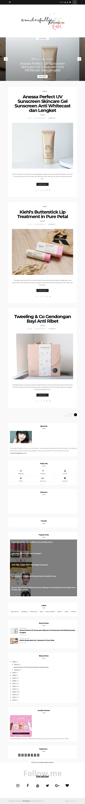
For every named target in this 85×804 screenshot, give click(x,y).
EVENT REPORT (15, 611)
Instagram (21, 471)
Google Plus (43, 479)
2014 (14, 692)
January (16, 670)
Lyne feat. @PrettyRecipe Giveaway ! (26, 553)
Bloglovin (65, 479)
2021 (14, 672)
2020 (14, 675)
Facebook (42, 471)
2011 (14, 700)
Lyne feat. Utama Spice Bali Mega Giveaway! (29, 565)
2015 (14, 689)
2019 (14, 678)
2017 (14, 683)
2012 (14, 697)
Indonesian (24, 611)
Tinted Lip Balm (24, 638)
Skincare (73, 611)
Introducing (33, 611)
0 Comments (51, 224)
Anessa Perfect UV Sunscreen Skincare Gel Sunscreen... (31, 667)
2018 (14, 681)
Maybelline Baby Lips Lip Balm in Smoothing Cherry (32, 542)
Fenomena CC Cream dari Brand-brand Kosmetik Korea (33, 576)
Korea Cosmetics (50, 611)
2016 (14, 686)
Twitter (21, 479)
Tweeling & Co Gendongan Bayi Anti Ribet (42, 319)
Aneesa (44, 91)
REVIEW (66, 611)
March (16, 664)
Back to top (71, 801)
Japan (41, 611)
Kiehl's (45, 206)
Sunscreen (42, 38)
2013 (14, 694)
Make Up (60, 611)
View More (42, 76)
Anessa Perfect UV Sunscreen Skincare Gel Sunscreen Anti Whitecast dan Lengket (42, 67)
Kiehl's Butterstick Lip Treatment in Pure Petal (42, 214)
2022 (14, 662)
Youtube (65, 471)
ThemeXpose (26, 801)
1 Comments (51, 118)
